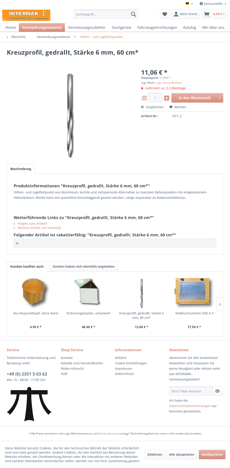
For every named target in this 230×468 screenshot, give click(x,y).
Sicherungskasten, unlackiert (88, 313)
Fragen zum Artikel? (31, 223)
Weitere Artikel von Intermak (37, 228)
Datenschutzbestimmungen (190, 406)
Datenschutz (124, 374)
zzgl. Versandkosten (169, 83)
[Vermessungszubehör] (87, 27)
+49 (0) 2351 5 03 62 (27, 374)
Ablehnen (154, 454)
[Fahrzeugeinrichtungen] (157, 27)
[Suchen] (133, 14)
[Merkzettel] (165, 14)
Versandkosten (108, 433)
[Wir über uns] (213, 27)
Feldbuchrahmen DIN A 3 (194, 313)
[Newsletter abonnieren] (217, 391)
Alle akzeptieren (181, 454)
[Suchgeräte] (121, 27)
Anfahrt (120, 358)
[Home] (10, 27)
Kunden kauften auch (27, 266)
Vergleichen (152, 107)
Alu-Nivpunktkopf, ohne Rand (35, 313)
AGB (64, 374)
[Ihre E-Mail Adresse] (190, 391)
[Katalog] (189, 27)
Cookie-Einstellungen (131, 363)
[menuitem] (106, 14)
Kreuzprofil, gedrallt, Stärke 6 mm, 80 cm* (141, 315)
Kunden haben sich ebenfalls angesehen (84, 266)
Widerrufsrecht (72, 368)
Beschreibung (20, 169)
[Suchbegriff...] (106, 14)
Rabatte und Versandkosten (82, 363)
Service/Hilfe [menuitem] (211, 4)
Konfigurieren (212, 454)
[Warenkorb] (214, 14)
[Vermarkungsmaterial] (42, 27)
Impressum (123, 368)
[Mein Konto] (186, 14)
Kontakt (67, 358)
